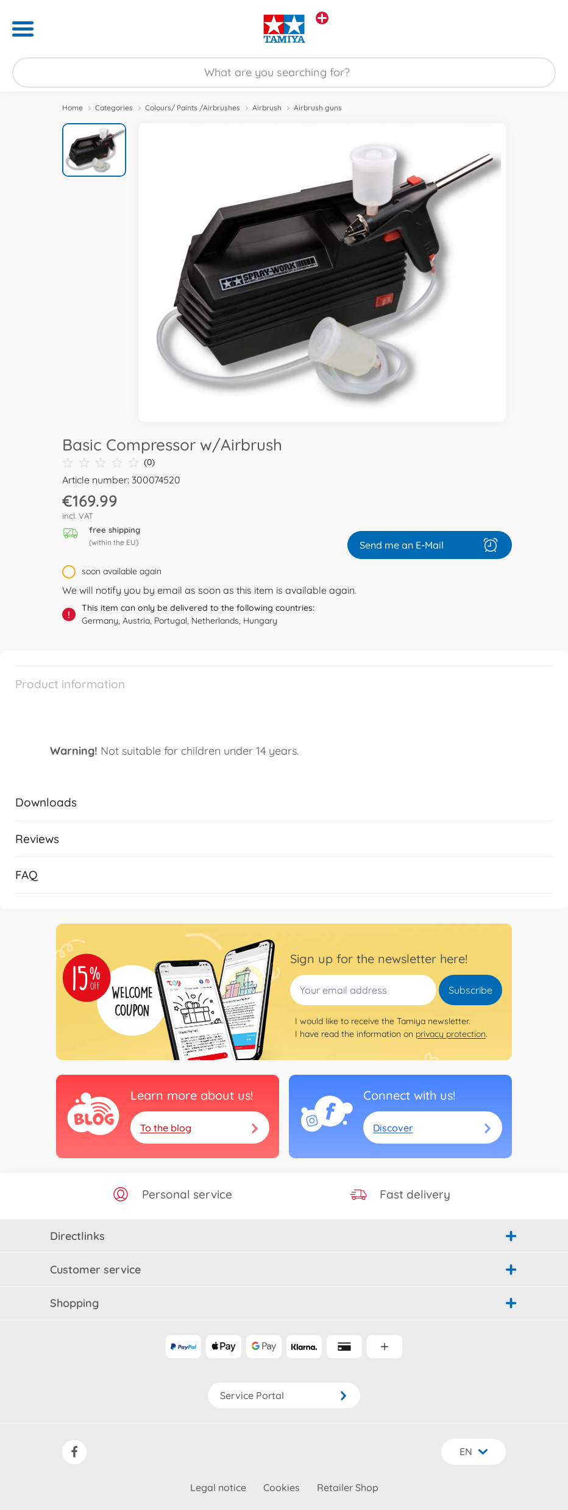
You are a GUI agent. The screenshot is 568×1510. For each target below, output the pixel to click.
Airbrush (267, 107)
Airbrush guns (318, 107)
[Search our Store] (284, 72)
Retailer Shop (347, 1487)
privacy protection (451, 1033)
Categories (114, 107)
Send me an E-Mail (430, 545)
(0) (108, 462)
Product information (70, 684)
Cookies (281, 1487)
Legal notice (218, 1487)
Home (72, 107)
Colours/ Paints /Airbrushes (192, 107)
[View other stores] (322, 18)
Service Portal (284, 1395)
